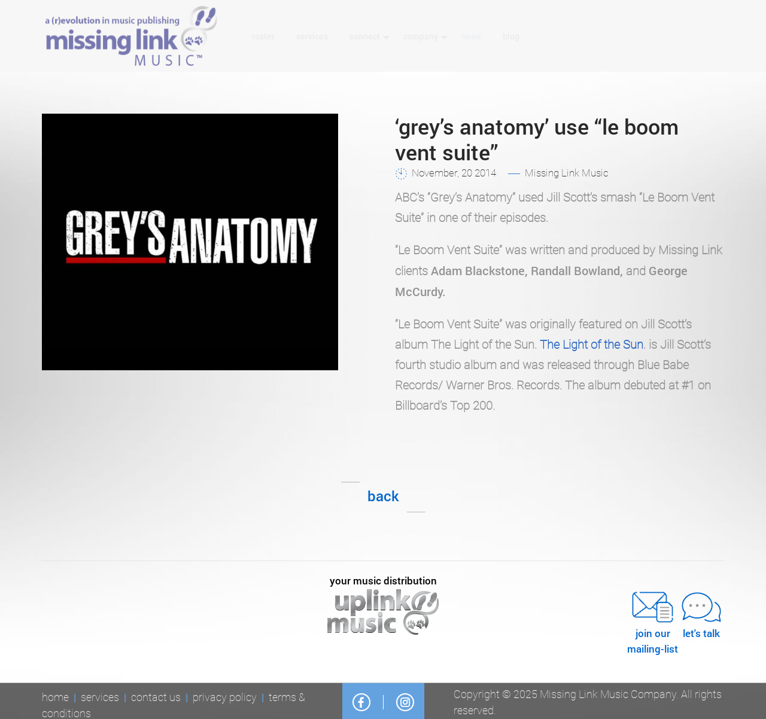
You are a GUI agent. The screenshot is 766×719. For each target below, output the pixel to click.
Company (426, 36)
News (471, 36)
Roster (263, 36)
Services (312, 36)
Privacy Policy (225, 699)
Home (55, 699)
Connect (370, 36)
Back (383, 495)
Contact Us (156, 699)
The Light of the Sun (591, 344)
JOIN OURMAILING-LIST (652, 622)
